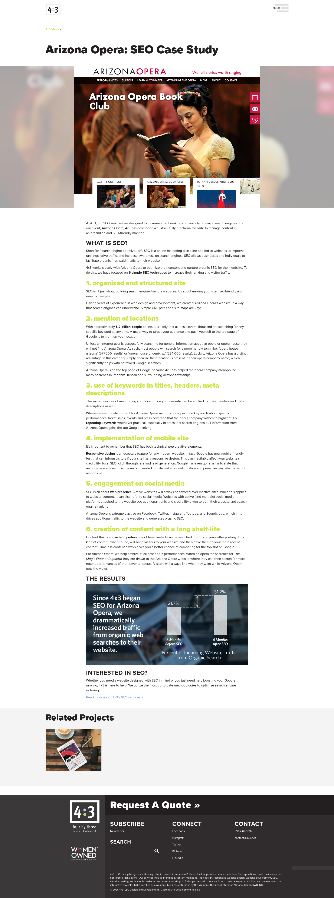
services (148, 877)
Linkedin (177, 858)
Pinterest (177, 851)
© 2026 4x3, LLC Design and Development (134, 889)
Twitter (176, 844)
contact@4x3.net (245, 838)
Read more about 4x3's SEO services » (114, 697)
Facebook (178, 831)
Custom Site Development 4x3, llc (180, 889)
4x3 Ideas (52, 29)
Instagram (178, 838)
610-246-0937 (243, 831)
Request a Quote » (155, 805)
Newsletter (117, 831)
